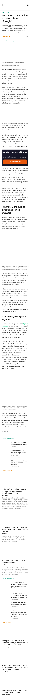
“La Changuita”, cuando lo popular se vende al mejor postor (14, 691)
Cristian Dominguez (10, 41)
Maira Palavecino (5, 564)
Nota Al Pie (4, 533)
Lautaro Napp (5, 495)
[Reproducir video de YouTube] (15, 113)
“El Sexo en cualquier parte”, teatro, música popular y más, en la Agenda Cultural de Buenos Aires (15, 668)
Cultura (5, 12)
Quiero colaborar (15, 162)
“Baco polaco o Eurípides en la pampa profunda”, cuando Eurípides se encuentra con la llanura (15, 643)
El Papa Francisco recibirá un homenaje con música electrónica (19, 462)
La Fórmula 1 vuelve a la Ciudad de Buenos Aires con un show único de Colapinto (15, 529)
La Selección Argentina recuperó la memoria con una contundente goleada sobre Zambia (14, 491)
